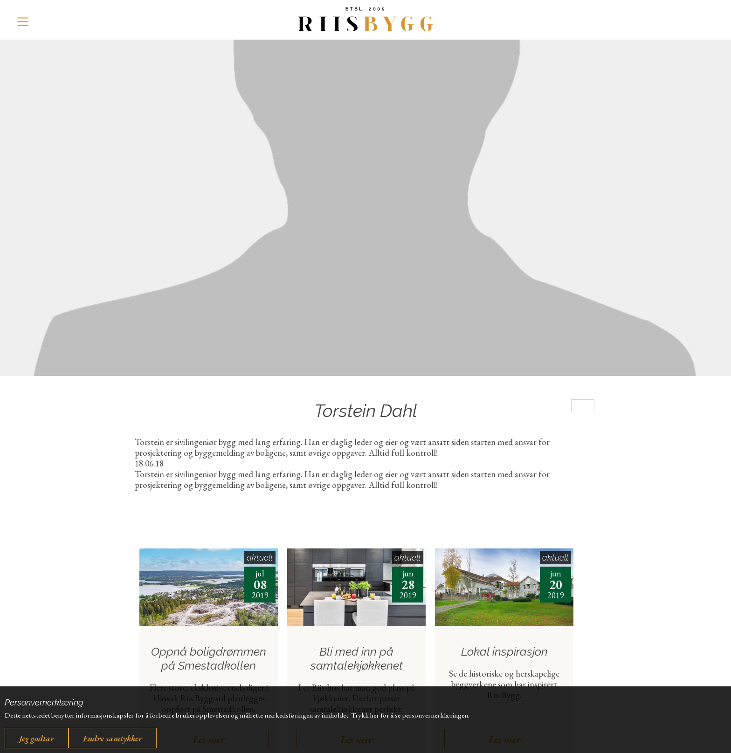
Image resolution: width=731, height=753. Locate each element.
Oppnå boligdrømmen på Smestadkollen (208, 658)
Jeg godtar (36, 738)
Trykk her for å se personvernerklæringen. (410, 715)
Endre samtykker (112, 738)
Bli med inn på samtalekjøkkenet (356, 658)
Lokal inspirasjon (504, 651)
